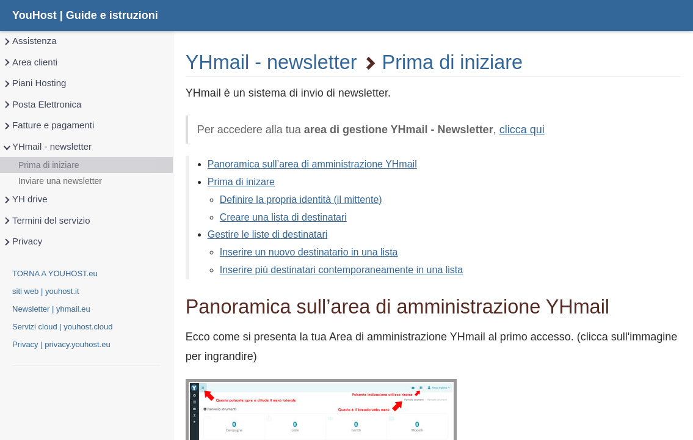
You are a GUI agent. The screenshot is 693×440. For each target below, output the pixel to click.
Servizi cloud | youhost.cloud (62, 326)
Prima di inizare (241, 182)
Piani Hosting (34, 83)
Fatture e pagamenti (48, 126)
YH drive (25, 200)
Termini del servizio (46, 221)
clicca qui (522, 129)
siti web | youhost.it (45, 291)
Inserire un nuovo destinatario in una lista (309, 252)
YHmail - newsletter (47, 147)
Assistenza (29, 41)
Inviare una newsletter (60, 181)
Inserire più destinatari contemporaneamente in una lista (341, 270)
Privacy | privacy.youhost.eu (61, 344)
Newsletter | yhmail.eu (51, 309)
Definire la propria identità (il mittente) (301, 199)
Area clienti (29, 63)
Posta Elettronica (41, 105)
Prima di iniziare (48, 165)
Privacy (22, 242)
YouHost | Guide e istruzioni (85, 15)
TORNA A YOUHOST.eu (55, 273)
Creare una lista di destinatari (283, 217)
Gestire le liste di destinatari (268, 234)
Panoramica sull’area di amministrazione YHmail (312, 164)
